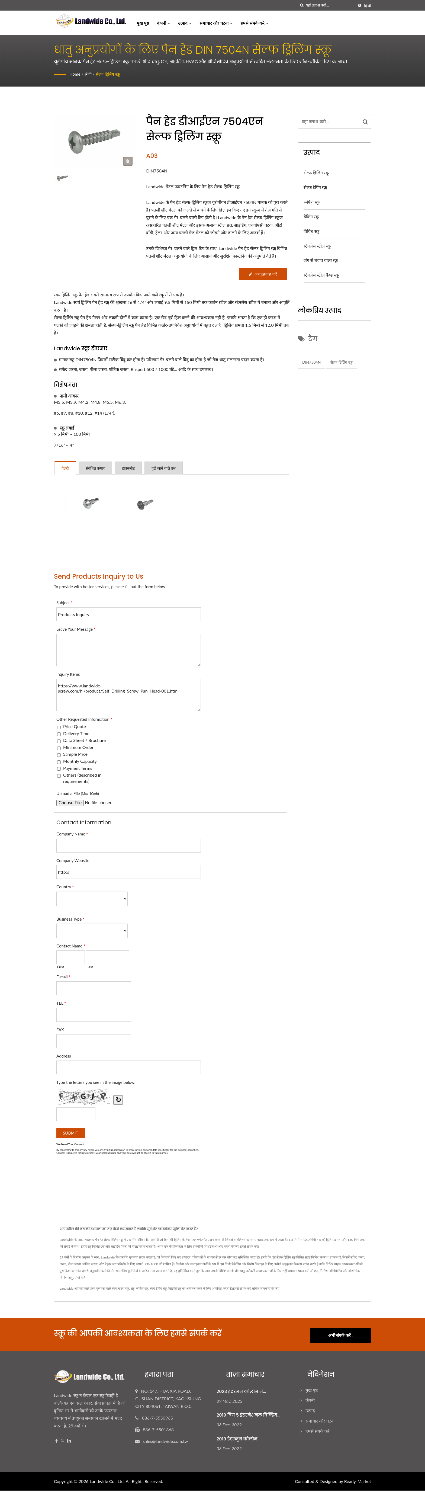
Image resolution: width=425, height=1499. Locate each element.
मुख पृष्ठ (143, 22)
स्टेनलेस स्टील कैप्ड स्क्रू (321, 274)
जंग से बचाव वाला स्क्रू (321, 260)
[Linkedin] (69, 1439)
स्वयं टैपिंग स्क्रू (158, 1288)
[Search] (330, 5)
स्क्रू (132, 1288)
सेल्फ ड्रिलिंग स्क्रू (109, 73)
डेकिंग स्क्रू (311, 216)
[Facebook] (56, 1439)
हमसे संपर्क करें (254, 22)
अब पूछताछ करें (263, 274)
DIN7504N (311, 362)
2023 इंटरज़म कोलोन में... (241, 1389)
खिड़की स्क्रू (174, 1288)
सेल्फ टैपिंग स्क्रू (315, 187)
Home (75, 73)
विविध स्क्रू (311, 231)
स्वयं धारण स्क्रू (120, 1288)
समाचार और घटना (215, 22)
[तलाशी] (302, 5)
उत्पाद (184, 22)
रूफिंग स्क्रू (312, 201)
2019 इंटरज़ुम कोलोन (237, 1437)
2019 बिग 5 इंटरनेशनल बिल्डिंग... (249, 1413)
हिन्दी (367, 6)
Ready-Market (357, 1479)
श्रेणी (88, 73)
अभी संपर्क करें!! (344, 1333)
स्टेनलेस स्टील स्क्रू (317, 245)
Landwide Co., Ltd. (107, 1479)
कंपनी (163, 22)
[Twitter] (62, 1439)
